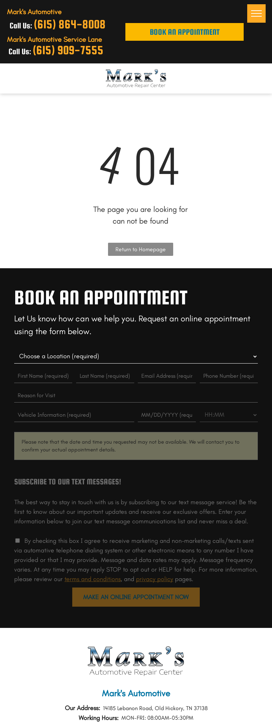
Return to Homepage (140, 249)
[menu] (256, 13)
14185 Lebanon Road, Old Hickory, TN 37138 (155, 708)
